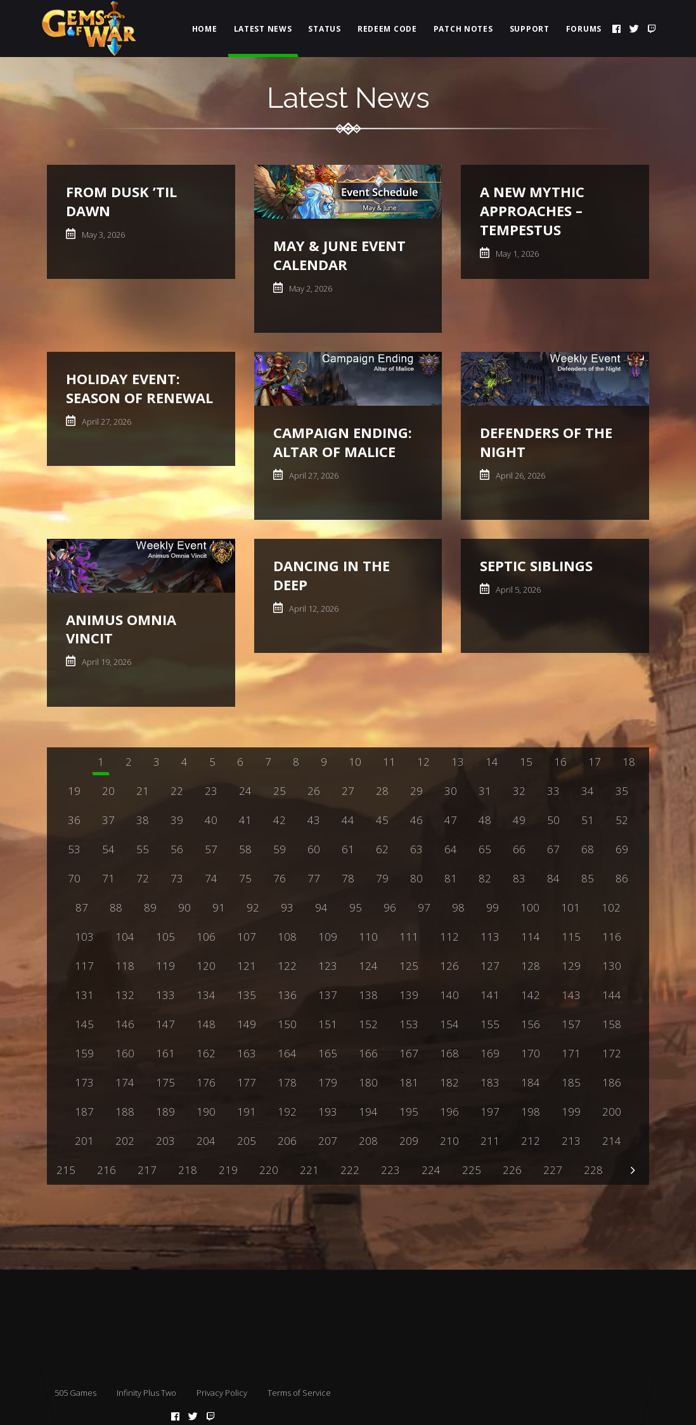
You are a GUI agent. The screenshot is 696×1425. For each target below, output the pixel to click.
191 (246, 1111)
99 (492, 907)
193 (327, 1111)
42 (279, 820)
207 (327, 1140)
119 (165, 965)
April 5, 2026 (517, 589)
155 (489, 1024)
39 (177, 820)
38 (142, 820)
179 (327, 1082)
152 (368, 1024)
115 (571, 936)
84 (553, 878)
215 (65, 1170)
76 (279, 878)
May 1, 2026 (516, 253)
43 (313, 820)
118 (124, 965)
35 (621, 790)
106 (206, 936)
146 (124, 1024)
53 (74, 849)
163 (246, 1053)
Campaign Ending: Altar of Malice (342, 442)
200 (611, 1111)
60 (313, 849)
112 (449, 936)
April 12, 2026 (312, 608)
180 (368, 1082)
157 (571, 1024)
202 (124, 1140)
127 (489, 965)
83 (519, 878)
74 (211, 878)
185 (571, 1082)
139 (408, 995)
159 (84, 1053)
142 (530, 995)
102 (611, 907)
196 (449, 1111)
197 (489, 1111)
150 (287, 1024)
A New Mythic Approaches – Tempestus (532, 210)
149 (246, 1024)
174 (124, 1082)
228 (593, 1170)
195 (408, 1111)
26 (313, 790)
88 (116, 907)
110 (368, 936)
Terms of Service (299, 1392)
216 (106, 1170)
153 (408, 1024)
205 (246, 1140)
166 (368, 1053)
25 (279, 790)
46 (416, 820)
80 (416, 878)
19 (74, 790)
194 (368, 1111)
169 (489, 1053)
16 (560, 761)
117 (84, 965)
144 (611, 995)
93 (287, 907)
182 (449, 1082)
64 (450, 849)
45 (382, 820)
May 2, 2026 (309, 288)
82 (485, 878)
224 (431, 1170)
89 (150, 907)
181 (408, 1082)
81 (450, 878)
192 (287, 1111)
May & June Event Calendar (339, 255)
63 (416, 849)
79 (382, 878)
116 (611, 936)
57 (211, 849)
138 (368, 995)
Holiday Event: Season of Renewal (139, 388)
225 (471, 1170)
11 (389, 761)
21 (142, 790)
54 (108, 849)
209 (408, 1140)
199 (571, 1111)
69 (621, 849)
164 (287, 1053)
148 (206, 1024)
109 (327, 936)
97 (424, 907)
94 (321, 907)
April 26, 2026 (519, 475)
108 (287, 936)
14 (492, 761)
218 (187, 1170)
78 (348, 878)
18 (628, 761)
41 (245, 820)
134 (206, 995)
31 (485, 790)
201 (84, 1140)
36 (74, 820)
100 (529, 907)
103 (84, 936)
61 (348, 849)
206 (287, 1140)
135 (246, 995)
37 (108, 820)
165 (327, 1053)
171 (571, 1053)
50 (553, 820)
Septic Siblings (536, 565)
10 (355, 761)
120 (206, 965)
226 (512, 1170)
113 (489, 936)
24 (245, 790)
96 (389, 907)
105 (165, 936)
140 (449, 995)
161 (165, 1053)
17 (594, 761)
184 (530, 1082)
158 (611, 1024)
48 (485, 820)
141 (489, 995)
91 (218, 907)
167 (408, 1053)
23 (211, 790)
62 (382, 849)
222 (349, 1170)
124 (368, 965)
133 (165, 995)
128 (530, 965)
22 (177, 790)
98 (458, 907)
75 (245, 878)
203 (165, 1140)
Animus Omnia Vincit (121, 629)
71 (108, 878)
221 (309, 1170)
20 (108, 790)
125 (408, 965)
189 (165, 1111)
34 (587, 790)
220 (268, 1170)
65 (485, 849)
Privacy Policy (222, 1392)
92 (253, 907)
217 (147, 1170)
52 (621, 820)
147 (165, 1024)
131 (84, 995)
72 (142, 878)
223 (390, 1170)
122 (287, 965)
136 (287, 995)
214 (611, 1140)
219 (228, 1170)
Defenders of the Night (546, 442)
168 (449, 1053)
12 (423, 761)
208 (368, 1140)
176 (206, 1082)
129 (571, 965)
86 (621, 878)
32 (519, 790)
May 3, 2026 (102, 234)
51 (587, 820)
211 (489, 1140)
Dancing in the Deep (331, 575)
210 (449, 1140)
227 (552, 1170)
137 (327, 995)
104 (124, 936)
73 (177, 878)
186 (611, 1082)
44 (348, 820)
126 (449, 965)
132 (124, 995)
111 (408, 936)
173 (84, 1082)
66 (519, 849)
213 (571, 1140)
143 (571, 995)
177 (246, 1082)
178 (287, 1082)
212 (530, 1140)
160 (124, 1053)
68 (587, 849)
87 (81, 907)
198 (530, 1111)
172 (611, 1053)
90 (184, 907)
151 (327, 1024)
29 (416, 790)
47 (450, 820)
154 (449, 1024)
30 (450, 790)
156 (530, 1024)
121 (246, 965)
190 (206, 1111)
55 (142, 849)
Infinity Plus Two (146, 1392)
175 (165, 1082)
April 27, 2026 (105, 421)
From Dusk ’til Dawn (121, 201)
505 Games (75, 1392)
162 (206, 1053)
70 (74, 878)
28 (382, 790)
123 (327, 965)
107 (246, 936)
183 (489, 1082)
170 (530, 1053)
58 (245, 849)
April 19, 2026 (105, 661)
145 (84, 1024)
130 (611, 965)
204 (206, 1140)
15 (526, 761)
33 (553, 790)
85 (587, 878)
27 (348, 790)
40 (211, 820)
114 (530, 936)
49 (519, 820)
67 (553, 849)
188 (124, 1111)
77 (313, 878)
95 (355, 907)
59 (279, 849)
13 (457, 761)
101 (570, 907)
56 (177, 849)
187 (84, 1111)
